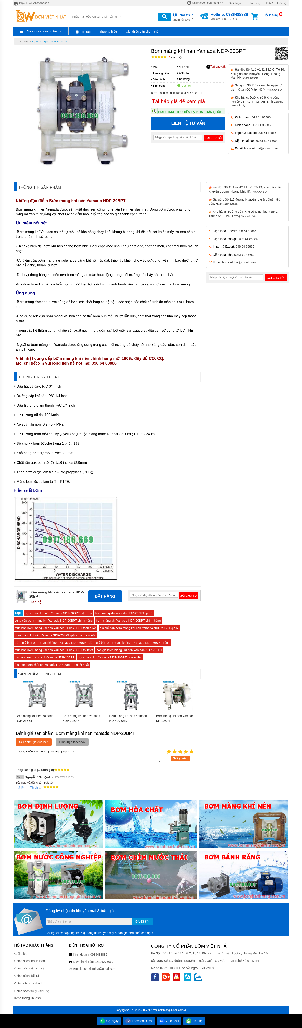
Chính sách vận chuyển (30, 968)
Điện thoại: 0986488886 (31, 3)
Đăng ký (142, 921)
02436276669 (104, 961)
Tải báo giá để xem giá (178, 101)
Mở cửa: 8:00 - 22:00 (229, 16)
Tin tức (83, 32)
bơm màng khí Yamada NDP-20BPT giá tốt (124, 613)
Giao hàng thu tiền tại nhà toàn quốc (190, 112)
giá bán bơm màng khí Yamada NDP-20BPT (44, 657)
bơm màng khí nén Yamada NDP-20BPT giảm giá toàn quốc (55, 635)
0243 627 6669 (266, 141)
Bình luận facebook (72, 742)
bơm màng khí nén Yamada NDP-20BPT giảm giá (58, 613)
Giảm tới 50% (183, 16)
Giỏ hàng (269, 15)
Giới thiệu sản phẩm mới (142, 31)
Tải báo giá (215, 67)
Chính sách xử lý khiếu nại (32, 991)
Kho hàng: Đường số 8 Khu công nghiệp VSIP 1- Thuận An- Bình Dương (257, 101)
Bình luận (176, 57)
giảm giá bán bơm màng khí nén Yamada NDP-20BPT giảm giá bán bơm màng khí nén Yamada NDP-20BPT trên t (92, 642)
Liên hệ (281, 3)
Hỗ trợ (269, 3)
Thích (32, 787)
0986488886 (98, 954)
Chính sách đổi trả (26, 976)
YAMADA (184, 72)
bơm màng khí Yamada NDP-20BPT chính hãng (128, 620)
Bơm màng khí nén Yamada (49, 41)
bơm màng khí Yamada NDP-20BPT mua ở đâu (110, 657)
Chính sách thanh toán (29, 961)
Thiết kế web (150, 1010)
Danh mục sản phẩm (42, 31)
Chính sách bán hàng (205, 2)
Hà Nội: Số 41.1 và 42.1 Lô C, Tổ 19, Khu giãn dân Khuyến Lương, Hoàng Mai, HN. (258, 73)
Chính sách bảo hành (28, 983)
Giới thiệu (235, 3)
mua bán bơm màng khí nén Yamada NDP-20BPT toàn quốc (56, 628)
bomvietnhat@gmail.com (261, 148)
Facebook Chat (139, 1021)
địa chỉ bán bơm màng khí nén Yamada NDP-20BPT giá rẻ (139, 628)
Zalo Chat (169, 1021)
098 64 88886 (261, 117)
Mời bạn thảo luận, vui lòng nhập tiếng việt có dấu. (89, 755)
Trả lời (20, 788)
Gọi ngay (109, 1021)
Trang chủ (22, 41)
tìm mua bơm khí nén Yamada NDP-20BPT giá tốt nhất (52, 664)
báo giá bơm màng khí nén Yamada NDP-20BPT (129, 650)
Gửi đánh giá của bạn (34, 742)
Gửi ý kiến (180, 758)
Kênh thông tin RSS (27, 998)
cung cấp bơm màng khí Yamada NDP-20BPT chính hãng (54, 620)
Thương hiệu (108, 31)
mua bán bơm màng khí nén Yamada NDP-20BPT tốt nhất (54, 650)
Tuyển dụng (252, 3)
